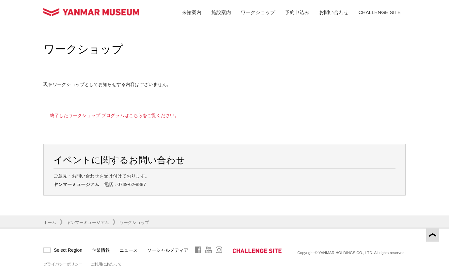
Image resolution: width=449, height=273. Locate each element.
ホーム (49, 222)
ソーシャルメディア (167, 250)
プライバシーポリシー (63, 264)
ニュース (128, 250)
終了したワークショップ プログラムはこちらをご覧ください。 (114, 115)
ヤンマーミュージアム (88, 222)
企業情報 (101, 250)
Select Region (68, 250)
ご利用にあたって (106, 264)
